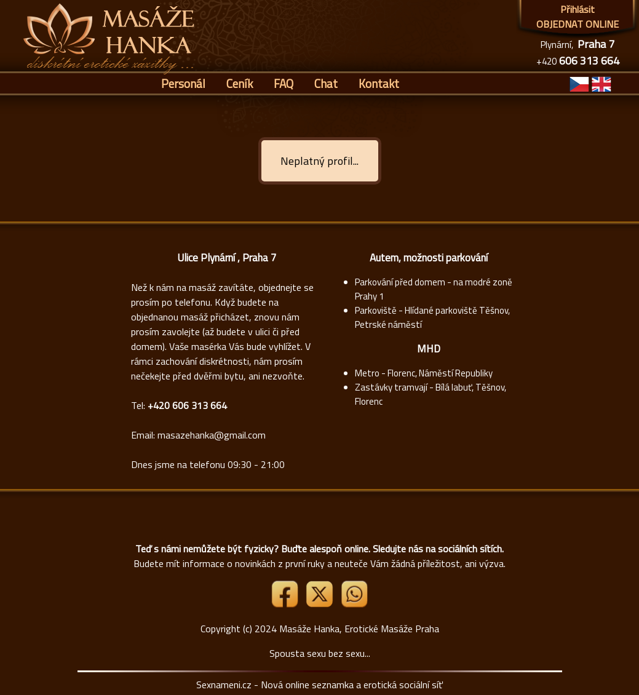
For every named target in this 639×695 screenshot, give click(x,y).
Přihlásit (577, 9)
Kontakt (379, 83)
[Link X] (320, 604)
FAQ (283, 83)
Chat (326, 83)
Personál (183, 83)
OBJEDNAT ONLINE (577, 24)
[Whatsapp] (354, 604)
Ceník (239, 83)
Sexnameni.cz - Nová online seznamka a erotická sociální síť (319, 684)
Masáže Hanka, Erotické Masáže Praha (359, 628)
